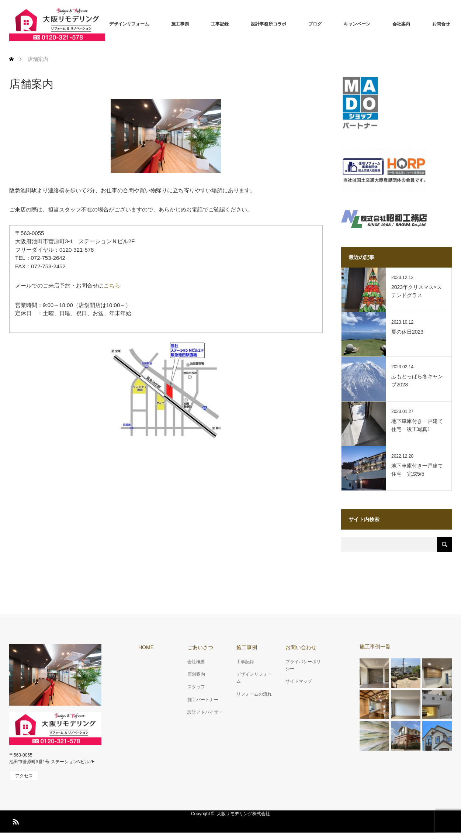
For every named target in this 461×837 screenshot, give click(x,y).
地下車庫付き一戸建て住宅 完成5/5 (417, 470)
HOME (146, 647)
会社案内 (401, 24)
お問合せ (441, 24)
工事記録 (220, 24)
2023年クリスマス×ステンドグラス (416, 291)
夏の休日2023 (407, 332)
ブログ (315, 24)
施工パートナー (202, 699)
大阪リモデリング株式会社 (243, 813)
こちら (112, 285)
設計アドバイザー (205, 712)
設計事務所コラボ (268, 24)
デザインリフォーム (129, 24)
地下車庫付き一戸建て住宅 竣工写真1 (417, 425)
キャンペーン (357, 24)
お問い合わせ (300, 647)
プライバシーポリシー (303, 665)
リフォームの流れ (254, 694)
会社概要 (196, 661)
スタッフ (196, 686)
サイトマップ (298, 681)
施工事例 (180, 24)
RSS (14, 820)
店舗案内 (196, 674)
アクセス (24, 775)
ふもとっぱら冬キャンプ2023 (417, 380)
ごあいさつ (200, 647)
